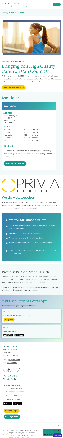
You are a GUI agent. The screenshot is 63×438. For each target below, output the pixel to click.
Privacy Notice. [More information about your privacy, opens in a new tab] (24, 437)
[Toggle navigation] (56, 4)
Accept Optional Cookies (52, 431)
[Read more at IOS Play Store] (8, 335)
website (33, 290)
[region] (31, 430)
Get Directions (9, 123)
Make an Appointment (14, 87)
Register (9, 320)
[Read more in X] (12, 379)
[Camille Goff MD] (21, 4)
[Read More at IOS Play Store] (7, 403)
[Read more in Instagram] (8, 379)
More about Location (14, 164)
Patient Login (11, 411)
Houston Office (9, 106)
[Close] (58, 425)
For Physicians (11, 417)
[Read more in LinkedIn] (15, 379)
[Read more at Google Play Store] (19, 335)
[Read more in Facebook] (4, 379)
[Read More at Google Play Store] (17, 403)
